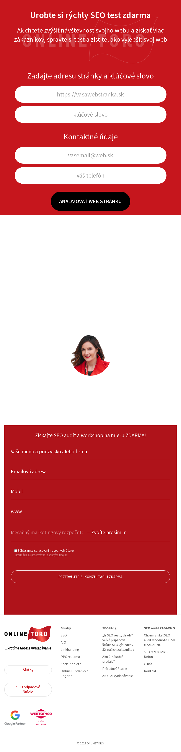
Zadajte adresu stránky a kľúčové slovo (90, 76)
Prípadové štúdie (114, 668)
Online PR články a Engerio (74, 673)
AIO (63, 642)
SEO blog (109, 628)
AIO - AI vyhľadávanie (117, 676)
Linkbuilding (70, 649)
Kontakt (150, 671)
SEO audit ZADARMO (159, 628)
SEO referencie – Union (156, 654)
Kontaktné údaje (91, 137)
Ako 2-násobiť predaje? (112, 659)
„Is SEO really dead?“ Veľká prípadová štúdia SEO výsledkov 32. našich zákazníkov (118, 642)
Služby (28, 669)
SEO (64, 635)
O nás (148, 664)
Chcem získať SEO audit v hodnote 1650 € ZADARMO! (159, 640)
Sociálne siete (71, 664)
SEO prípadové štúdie (28, 689)
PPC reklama (70, 656)
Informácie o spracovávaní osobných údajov (41, 555)
